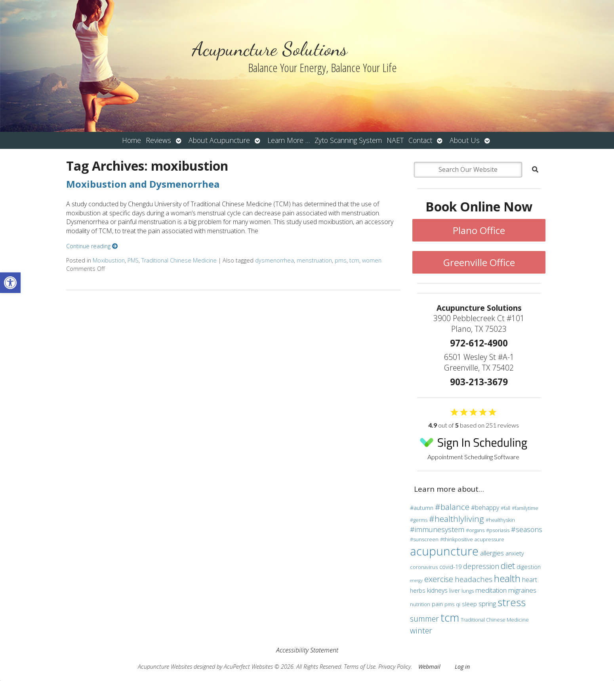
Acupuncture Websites (165, 666)
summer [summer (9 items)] (424, 618)
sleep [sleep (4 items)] (469, 604)
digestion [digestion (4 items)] (529, 567)
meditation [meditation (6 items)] (491, 590)
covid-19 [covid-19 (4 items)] (450, 567)
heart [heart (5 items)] (529, 579)
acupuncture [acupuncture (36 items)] (444, 551)
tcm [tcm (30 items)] (449, 617)
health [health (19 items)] (507, 578)
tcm (354, 260)
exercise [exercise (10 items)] (438, 578)
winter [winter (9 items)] (421, 630)
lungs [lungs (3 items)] (467, 590)
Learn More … (288, 140)
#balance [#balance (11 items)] (452, 506)
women (371, 260)
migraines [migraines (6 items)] (522, 590)
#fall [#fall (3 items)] (505, 508)
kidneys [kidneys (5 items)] (437, 590)
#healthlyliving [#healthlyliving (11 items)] (456, 518)
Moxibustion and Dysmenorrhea (142, 183)
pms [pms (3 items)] (449, 604)
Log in (462, 666)
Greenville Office (479, 262)
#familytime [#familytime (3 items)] (525, 508)
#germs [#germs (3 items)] (418, 519)
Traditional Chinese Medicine (179, 260)
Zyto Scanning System (348, 140)
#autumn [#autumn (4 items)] (421, 508)
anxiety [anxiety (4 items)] (514, 553)
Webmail (429, 666)
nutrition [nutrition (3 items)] (420, 604)
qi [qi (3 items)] (458, 604)
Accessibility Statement (307, 650)
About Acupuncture (219, 140)
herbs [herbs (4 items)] (417, 590)
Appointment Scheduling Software (473, 446)
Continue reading (92, 246)
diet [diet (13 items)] (508, 565)
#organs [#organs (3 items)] (475, 530)
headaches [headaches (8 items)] (473, 579)
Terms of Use (360, 666)
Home (131, 140)
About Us (465, 140)
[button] (10, 282)
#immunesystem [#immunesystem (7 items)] (437, 529)
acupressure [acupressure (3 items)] (489, 539)
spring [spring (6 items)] (487, 603)
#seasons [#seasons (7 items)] (526, 529)
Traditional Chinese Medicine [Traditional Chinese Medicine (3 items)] (495, 619)
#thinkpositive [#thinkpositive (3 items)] (456, 539)
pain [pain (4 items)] (437, 604)
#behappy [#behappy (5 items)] (485, 507)
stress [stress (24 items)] (512, 602)
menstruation (314, 260)
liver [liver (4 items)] (454, 590)
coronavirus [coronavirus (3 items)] (424, 567)
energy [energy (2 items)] (416, 580)
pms (341, 260)
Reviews (158, 140)
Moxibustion (109, 260)
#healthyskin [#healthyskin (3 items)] (500, 519)
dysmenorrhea (274, 260)
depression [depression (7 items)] (481, 566)
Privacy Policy (394, 666)
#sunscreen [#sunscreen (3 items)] (424, 539)
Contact (420, 140)
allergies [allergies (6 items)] (492, 552)
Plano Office (479, 230)
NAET (395, 140)
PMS (133, 260)
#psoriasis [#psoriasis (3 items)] (497, 530)
